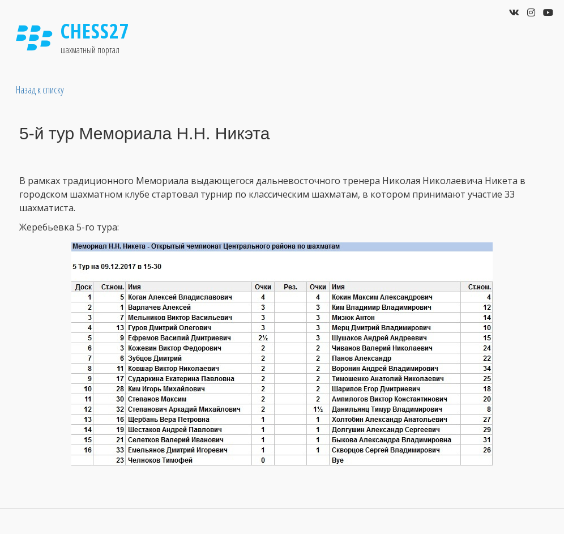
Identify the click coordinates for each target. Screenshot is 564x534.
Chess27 (95, 31)
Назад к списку (40, 89)
